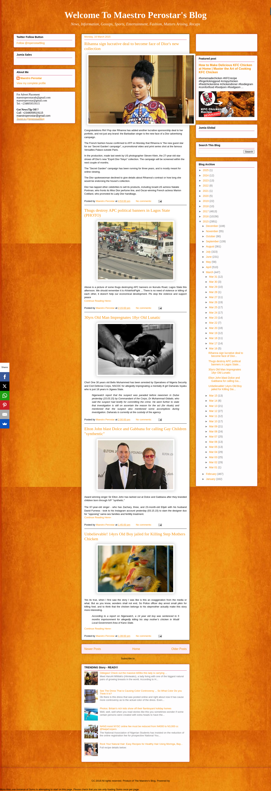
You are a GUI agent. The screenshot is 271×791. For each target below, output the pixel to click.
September (212, 241)
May (209, 261)
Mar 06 (213, 441)
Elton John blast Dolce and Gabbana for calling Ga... (225, 379)
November (212, 231)
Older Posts (179, 648)
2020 (206, 195)
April (209, 267)
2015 (206, 221)
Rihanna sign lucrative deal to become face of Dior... (226, 354)
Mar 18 (213, 338)
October (211, 236)
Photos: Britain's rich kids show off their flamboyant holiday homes (135, 708)
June (209, 256)
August (210, 246)
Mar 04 (213, 451)
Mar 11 (213, 416)
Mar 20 (213, 327)
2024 (206, 175)
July (208, 251)
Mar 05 (213, 446)
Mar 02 (213, 462)
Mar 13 (213, 405)
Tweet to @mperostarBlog (30, 118)
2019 (206, 200)
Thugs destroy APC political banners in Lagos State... (225, 363)
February (211, 473)
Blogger (175, 780)
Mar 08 (213, 431)
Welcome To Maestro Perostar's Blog (135, 15)
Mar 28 (213, 292)
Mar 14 (213, 400)
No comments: (144, 201)
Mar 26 (213, 302)
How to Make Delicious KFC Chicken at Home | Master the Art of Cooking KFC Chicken (225, 68)
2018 (206, 206)
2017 (206, 211)
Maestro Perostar (31, 78)
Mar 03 (213, 457)
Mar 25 (213, 307)
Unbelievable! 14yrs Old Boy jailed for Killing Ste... (225, 388)
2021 (206, 190)
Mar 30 (213, 281)
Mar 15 (213, 395)
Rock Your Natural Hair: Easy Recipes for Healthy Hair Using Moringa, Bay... (141, 744)
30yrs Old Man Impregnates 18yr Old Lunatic (122, 317)
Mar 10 (213, 421)
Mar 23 (213, 317)
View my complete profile (31, 83)
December (212, 225)
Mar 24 (213, 312)
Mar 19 (213, 333)
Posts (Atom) (143, 658)
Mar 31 (213, 276)
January (211, 478)
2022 (206, 185)
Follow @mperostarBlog (31, 43)
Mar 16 (213, 348)
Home (136, 648)
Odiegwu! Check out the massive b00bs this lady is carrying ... (133, 673)
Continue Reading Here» (97, 300)
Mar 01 (213, 467)
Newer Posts (92, 648)
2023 (206, 180)
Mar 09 (213, 426)
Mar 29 (213, 286)
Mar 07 (213, 436)
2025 (206, 170)
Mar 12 (213, 410)
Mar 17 (213, 343)
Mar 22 (213, 322)
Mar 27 (213, 297)
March (210, 272)
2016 (206, 216)
